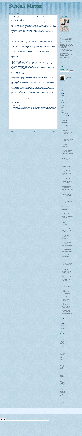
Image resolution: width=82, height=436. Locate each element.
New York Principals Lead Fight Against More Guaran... (67, 307)
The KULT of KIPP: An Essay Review (62, 395)
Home (33, 131)
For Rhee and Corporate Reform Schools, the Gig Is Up (67, 272)
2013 (62, 112)
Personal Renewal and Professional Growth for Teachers (62, 367)
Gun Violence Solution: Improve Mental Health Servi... (67, 233)
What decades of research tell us (67, 228)
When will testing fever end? (66, 247)
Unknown (15, 105)
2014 (62, 110)
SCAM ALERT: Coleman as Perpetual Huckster (66, 291)
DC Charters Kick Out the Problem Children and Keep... (67, 277)
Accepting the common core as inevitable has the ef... (66, 187)
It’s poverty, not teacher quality (65, 60)
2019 (62, 102)
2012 (62, 316)
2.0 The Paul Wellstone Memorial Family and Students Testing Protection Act (62, 337)
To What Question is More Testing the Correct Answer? (62, 399)
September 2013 (64, 118)
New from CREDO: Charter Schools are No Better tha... (66, 127)
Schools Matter (25, 6)
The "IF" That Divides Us (66, 224)
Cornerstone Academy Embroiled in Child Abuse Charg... (67, 252)
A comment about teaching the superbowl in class (66, 130)
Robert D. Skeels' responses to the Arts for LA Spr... (67, 300)
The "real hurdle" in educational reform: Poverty (67, 314)
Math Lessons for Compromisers (67, 249)
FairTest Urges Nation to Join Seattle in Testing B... (66, 231)
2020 (62, 100)
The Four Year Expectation (66, 166)
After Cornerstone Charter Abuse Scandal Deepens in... (67, 142)
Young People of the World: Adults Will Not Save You (67, 182)
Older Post (55, 131)
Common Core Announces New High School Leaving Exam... (67, 264)
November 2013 (64, 115)
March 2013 (64, 122)
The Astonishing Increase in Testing (65, 62)
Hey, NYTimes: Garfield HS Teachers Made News (66, 226)
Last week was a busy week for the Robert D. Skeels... (67, 159)
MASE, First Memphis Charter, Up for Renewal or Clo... (67, 140)
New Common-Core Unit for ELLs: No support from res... (67, 195)
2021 (62, 98)
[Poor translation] (4, 419)
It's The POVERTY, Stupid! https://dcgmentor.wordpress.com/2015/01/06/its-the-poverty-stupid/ (66, 54)
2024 (62, 93)
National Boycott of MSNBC (66, 259)
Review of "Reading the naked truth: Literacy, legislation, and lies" (62, 377)
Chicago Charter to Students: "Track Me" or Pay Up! (66, 269)
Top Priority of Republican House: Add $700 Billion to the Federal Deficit (66, 39)
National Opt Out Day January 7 (67, 293)
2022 (62, 97)
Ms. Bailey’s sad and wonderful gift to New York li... (67, 304)
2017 (62, 105)
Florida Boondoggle (65, 146)
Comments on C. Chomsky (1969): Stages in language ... (67, 274)
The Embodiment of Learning (62, 393)
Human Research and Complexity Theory (62, 354)
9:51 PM (18, 105)
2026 (62, 90)
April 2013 (64, 120)
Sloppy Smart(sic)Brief (65, 209)
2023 (62, 95)
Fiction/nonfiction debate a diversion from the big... (66, 311)
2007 (62, 325)
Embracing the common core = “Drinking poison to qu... (66, 184)
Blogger (46, 411)
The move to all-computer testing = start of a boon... (67, 246)
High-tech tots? (64, 144)
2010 (62, 320)
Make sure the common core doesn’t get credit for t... (66, 254)
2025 (62, 92)
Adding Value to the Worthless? (67, 283)
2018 (62, 103)
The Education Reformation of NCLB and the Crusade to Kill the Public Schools (62, 388)
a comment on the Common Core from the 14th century (67, 297)
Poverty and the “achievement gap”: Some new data (66, 137)
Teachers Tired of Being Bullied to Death (66, 44)
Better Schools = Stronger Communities (66, 261)
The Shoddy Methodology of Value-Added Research (66, 169)
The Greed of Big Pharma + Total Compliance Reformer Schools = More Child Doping (66, 50)
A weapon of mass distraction (66, 199)
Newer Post (11, 131)
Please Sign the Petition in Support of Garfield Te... (67, 217)
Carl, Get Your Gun (65, 238)
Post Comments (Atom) (17, 133)
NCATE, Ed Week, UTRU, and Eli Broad (66, 36)
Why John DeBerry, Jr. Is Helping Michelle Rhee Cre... (67, 148)
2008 (62, 323)
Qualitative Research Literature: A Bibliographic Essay (62, 372)
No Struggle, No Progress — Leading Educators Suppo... (66, 192)
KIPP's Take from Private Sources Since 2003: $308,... (67, 164)
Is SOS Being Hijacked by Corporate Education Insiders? (65, 47)
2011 (62, 318)
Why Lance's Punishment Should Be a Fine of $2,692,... (67, 202)
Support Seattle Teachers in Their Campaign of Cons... (67, 240)
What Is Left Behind (62, 403)
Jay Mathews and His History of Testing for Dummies (62, 358)
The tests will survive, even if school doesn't (66, 219)
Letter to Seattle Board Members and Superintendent (67, 205)
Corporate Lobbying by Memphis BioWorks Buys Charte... (67, 133)
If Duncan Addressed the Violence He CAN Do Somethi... (67, 198)
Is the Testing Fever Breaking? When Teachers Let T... (66, 243)
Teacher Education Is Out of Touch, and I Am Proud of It (62, 383)
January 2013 (64, 125)
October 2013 (64, 117)
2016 (62, 107)
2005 (62, 328)
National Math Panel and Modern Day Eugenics (62, 362)
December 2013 (64, 113)
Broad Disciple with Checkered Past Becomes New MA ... (67, 286)
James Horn (68, 75)
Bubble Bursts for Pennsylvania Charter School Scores (67, 151)
